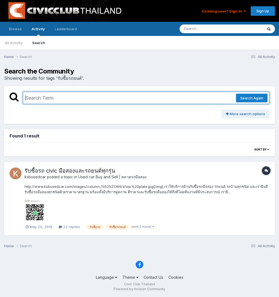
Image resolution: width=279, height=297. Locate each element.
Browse (15, 29)
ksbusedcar (35, 176)
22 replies (69, 227)
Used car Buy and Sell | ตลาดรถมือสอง (112, 176)
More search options (245, 114)
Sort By (261, 149)
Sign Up (262, 11)
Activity (38, 31)
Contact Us (153, 277)
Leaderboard (66, 29)
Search (38, 43)
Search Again (251, 98)
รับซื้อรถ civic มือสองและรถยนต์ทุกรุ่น (70, 170)
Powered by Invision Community (139, 289)
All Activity (13, 43)
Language (106, 277)
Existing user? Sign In (224, 11)
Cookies (175, 277)
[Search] (206, 29)
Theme (130, 277)
